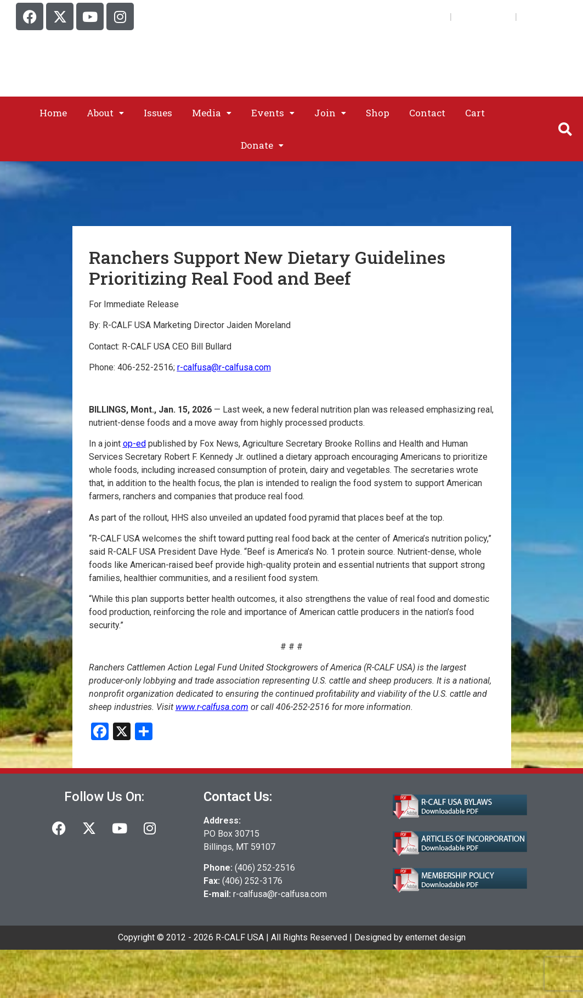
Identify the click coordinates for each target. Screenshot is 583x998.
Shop (377, 112)
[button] (105, 113)
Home (53, 112)
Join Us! (427, 16)
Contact (427, 112)
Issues (158, 112)
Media (211, 112)
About (105, 112)
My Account (483, 16)
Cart (531, 16)
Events (273, 112)
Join (330, 112)
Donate (262, 145)
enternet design (435, 937)
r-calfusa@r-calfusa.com (280, 894)
